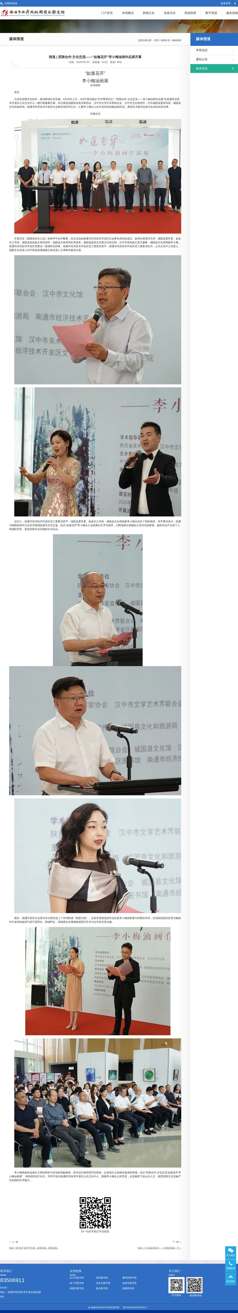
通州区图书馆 (129, 1277)
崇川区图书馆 (77, 1277)
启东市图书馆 (103, 1283)
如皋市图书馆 (129, 1283)
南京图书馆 (102, 1288)
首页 (156, 40)
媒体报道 (176, 40)
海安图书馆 (102, 1277)
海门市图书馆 (77, 1283)
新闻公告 (165, 40)
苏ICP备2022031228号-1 (135, 1307)
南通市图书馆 (77, 1288)
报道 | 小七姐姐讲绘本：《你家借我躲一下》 (159, 1248)
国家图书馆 (128, 1288)
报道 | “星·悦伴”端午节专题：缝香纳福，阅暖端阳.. (33, 1248)
